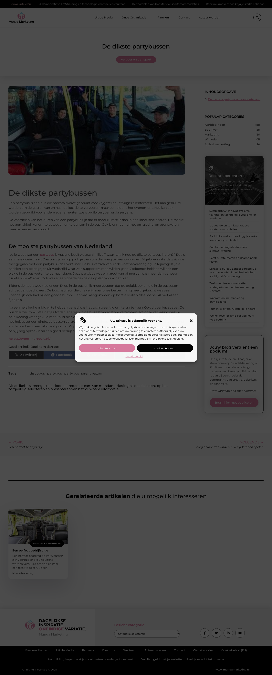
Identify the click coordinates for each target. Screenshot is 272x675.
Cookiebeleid (134, 356)
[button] (191, 321)
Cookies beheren (165, 348)
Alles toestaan (107, 348)
